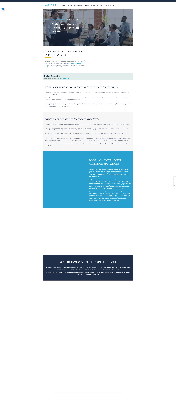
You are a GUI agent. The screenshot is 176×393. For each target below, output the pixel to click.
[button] (66, 5)
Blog (107, 5)
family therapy (108, 173)
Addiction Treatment (91, 5)
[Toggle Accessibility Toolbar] (2, 9)
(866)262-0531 (102, 1)
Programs (63, 5)
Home (53, 19)
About (102, 5)
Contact (113, 5)
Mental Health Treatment (75, 5)
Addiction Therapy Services (60, 19)
